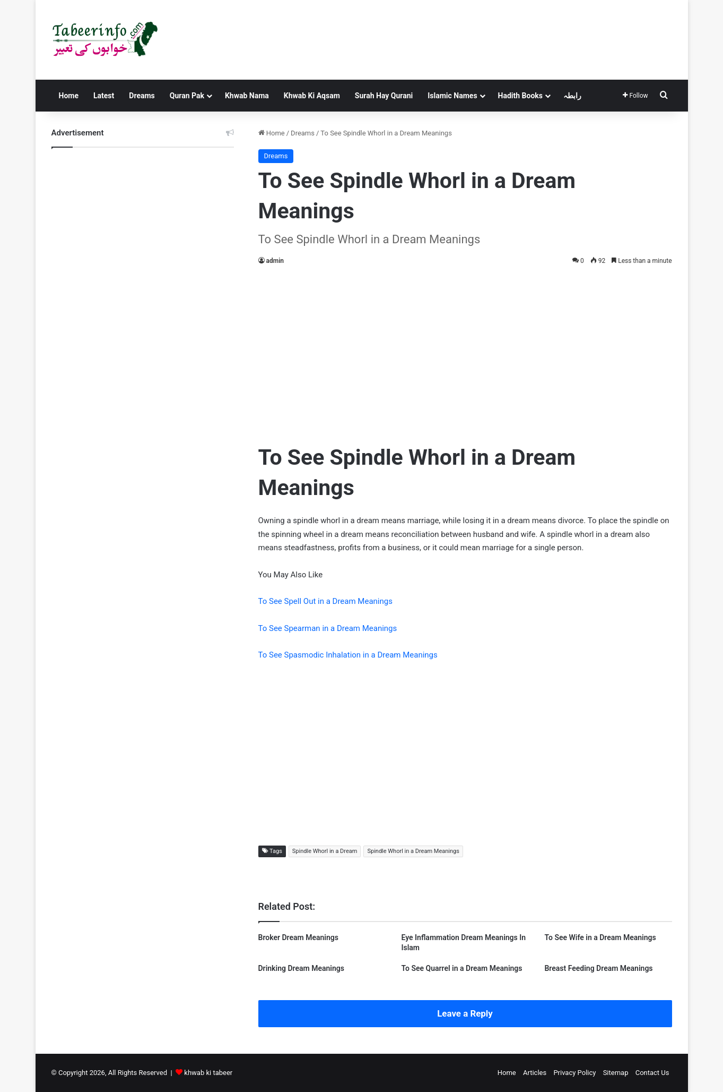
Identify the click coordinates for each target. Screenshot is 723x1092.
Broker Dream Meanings (298, 937)
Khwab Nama (247, 95)
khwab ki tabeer (208, 1073)
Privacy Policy (574, 1073)
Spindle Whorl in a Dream (325, 851)
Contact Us (652, 1073)
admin (275, 261)
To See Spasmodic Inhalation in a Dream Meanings (348, 655)
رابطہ (572, 95)
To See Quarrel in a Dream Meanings (461, 968)
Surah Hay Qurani (384, 95)
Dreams (141, 95)
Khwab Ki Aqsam (312, 95)
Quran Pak (187, 95)
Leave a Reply (465, 1013)
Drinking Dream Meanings (301, 968)
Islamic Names (452, 95)
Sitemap (616, 1073)
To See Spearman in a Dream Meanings (327, 628)
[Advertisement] (465, 352)
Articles (534, 1073)
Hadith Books (520, 95)
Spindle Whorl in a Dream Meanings (413, 851)
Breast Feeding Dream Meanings (598, 968)
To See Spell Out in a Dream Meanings (325, 601)
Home (69, 95)
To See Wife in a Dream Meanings (600, 937)
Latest (103, 95)
